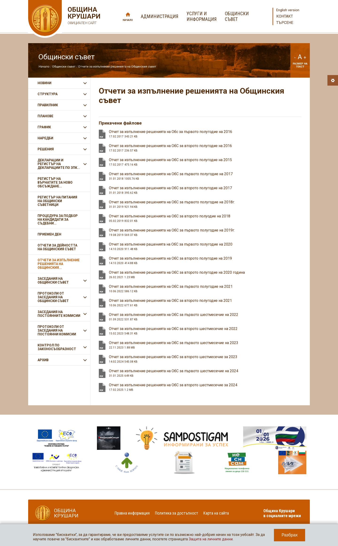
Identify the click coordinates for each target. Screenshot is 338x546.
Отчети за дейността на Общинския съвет (57, 247)
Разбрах (289, 535)
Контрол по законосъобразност (57, 347)
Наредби (45, 138)
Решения (46, 149)
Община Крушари (83, 16)
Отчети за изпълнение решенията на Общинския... (59, 263)
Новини (44, 83)
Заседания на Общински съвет (53, 280)
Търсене (284, 22)
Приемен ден (49, 234)
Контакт (284, 16)
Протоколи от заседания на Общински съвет (53, 297)
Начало (128, 20)
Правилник (48, 105)
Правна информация (132, 513)
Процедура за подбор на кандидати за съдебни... (58, 219)
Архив (43, 360)
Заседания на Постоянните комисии (59, 314)
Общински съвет (64, 66)
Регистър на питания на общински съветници (57, 201)
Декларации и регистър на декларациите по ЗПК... (59, 164)
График (44, 127)
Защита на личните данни (211, 539)
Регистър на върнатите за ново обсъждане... (55, 182)
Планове (45, 116)
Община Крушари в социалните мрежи (282, 513)
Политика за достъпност (176, 513)
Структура (48, 94)
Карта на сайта (216, 513)
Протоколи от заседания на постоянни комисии (57, 330)
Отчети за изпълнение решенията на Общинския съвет (117, 66)
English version (287, 10)
